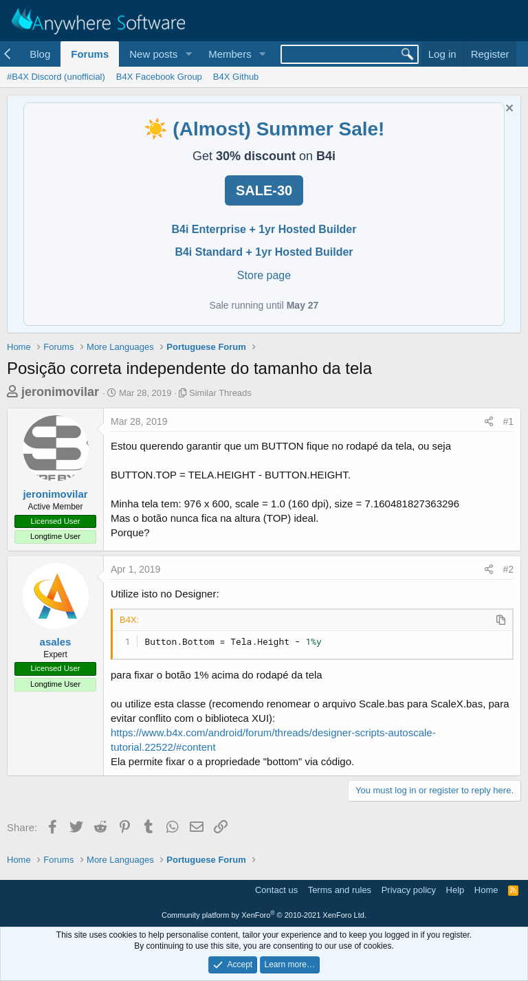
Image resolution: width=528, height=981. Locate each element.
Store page (264, 275)
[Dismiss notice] (508, 109)
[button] (188, 54)
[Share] (489, 422)
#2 (508, 569)
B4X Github (236, 76)
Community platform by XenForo (264, 915)
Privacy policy (409, 890)
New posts (153, 54)
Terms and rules (339, 890)
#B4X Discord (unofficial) (56, 76)
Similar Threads (220, 393)
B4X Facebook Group (159, 76)
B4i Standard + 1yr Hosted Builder (264, 252)
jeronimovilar (60, 392)
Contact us (276, 890)
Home (486, 890)
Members (230, 54)
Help (455, 890)
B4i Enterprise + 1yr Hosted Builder (264, 229)
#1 (508, 421)
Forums (90, 54)
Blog (40, 54)
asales (56, 642)
